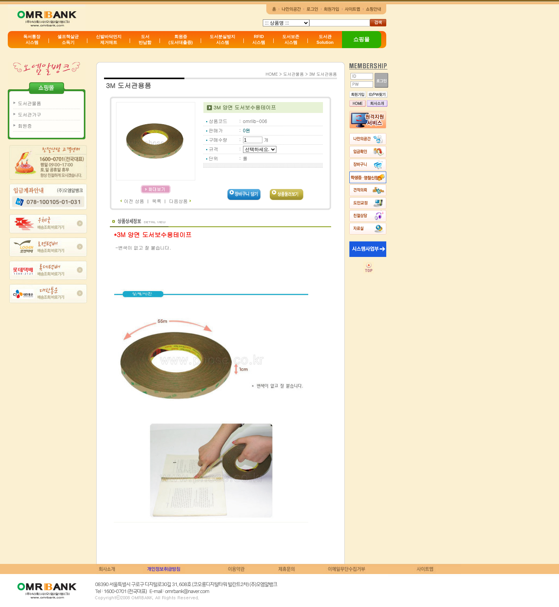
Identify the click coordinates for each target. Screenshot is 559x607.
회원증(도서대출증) (180, 39)
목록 (156, 201)
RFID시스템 (258, 39)
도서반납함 (145, 39)
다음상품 (180, 201)
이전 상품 (132, 201)
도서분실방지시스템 (222, 39)
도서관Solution (324, 39)
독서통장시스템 (31, 39)
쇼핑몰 (361, 39)
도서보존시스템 (290, 39)
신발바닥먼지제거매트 (109, 39)
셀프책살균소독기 (68, 39)
